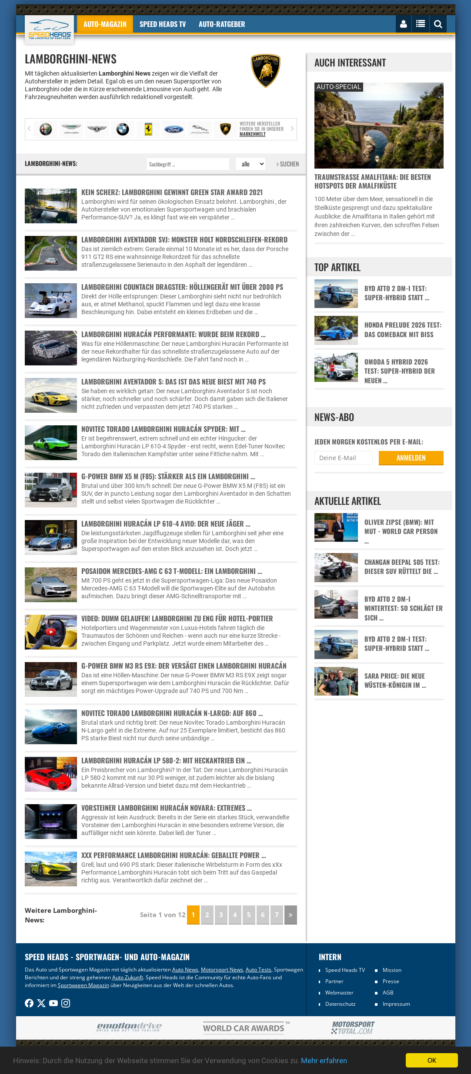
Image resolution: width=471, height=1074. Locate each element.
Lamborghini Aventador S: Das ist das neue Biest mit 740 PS (173, 381)
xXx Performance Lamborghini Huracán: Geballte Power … (173, 855)
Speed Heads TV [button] (163, 24)
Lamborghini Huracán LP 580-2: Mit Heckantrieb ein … (166, 760)
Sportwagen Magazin (83, 985)
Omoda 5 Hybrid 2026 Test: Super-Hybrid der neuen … (399, 371)
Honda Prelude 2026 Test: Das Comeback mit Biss (402, 329)
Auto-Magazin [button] (105, 24)
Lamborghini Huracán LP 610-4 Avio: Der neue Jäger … (166, 523)
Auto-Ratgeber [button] (222, 24)
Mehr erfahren (324, 1060)
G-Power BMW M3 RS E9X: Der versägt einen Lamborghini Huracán (184, 665)
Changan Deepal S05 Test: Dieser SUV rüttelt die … (402, 566)
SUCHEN (288, 163)
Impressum (396, 1004)
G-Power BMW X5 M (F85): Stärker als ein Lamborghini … (168, 476)
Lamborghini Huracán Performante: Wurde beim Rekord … (173, 334)
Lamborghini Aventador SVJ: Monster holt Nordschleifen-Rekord (184, 239)
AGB (388, 992)
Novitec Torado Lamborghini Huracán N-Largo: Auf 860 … (172, 713)
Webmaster (339, 992)
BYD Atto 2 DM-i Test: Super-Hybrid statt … (396, 293)
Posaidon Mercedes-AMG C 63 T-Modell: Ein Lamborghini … (171, 571)
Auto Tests (258, 969)
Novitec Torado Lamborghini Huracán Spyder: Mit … (163, 429)
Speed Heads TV (345, 970)
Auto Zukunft (127, 977)
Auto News (185, 969)
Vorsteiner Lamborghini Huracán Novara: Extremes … (166, 807)
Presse (391, 981)
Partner (334, 981)
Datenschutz (340, 1004)
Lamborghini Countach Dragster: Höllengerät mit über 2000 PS (182, 287)
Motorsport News (222, 969)
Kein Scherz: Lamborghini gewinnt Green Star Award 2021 (172, 192)
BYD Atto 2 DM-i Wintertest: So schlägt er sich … (403, 608)
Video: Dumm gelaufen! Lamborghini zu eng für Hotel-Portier (177, 618)
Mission (392, 970)
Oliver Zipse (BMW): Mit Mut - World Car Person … (401, 531)
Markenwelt (253, 133)
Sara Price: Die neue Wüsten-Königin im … (395, 680)
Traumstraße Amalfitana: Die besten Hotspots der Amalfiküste (372, 181)
